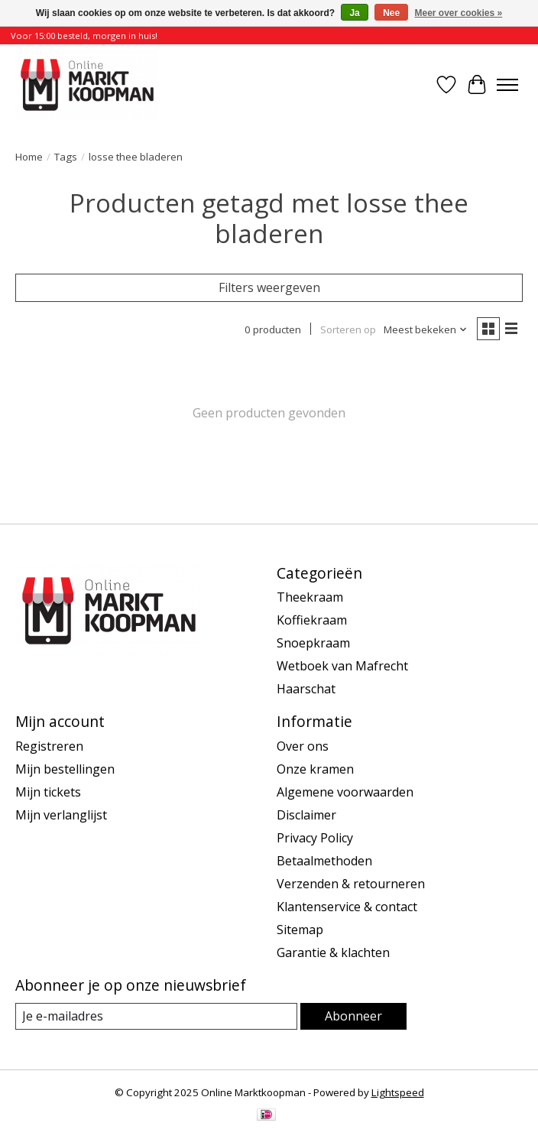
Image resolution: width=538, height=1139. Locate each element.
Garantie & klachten (333, 952)
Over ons (303, 746)
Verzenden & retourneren (351, 883)
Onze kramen (315, 769)
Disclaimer (306, 814)
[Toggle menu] (507, 85)
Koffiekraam (312, 620)
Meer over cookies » (459, 13)
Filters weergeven (269, 287)
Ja (354, 13)
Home (29, 157)
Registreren (49, 746)
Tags (65, 157)
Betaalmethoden (324, 860)
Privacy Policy (315, 837)
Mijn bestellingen (65, 769)
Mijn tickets (48, 792)
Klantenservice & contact (347, 906)
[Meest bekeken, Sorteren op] (426, 329)
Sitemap (300, 929)
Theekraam (310, 597)
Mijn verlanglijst (61, 814)
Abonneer (353, 1016)
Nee (391, 13)
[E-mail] (156, 1016)
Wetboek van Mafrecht (342, 665)
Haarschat (306, 688)
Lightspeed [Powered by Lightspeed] (397, 1092)
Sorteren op (348, 329)
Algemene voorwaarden (345, 792)
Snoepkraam (313, 642)
